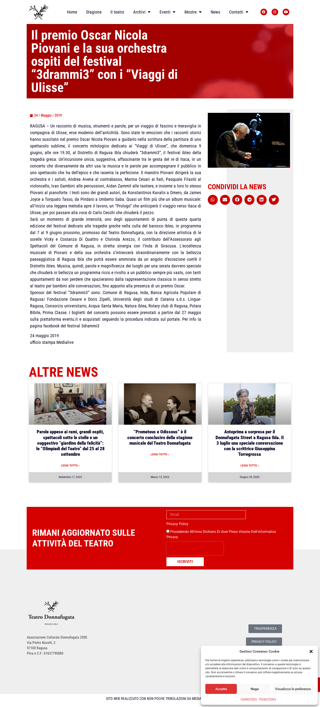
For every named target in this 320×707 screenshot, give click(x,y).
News (215, 12)
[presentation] (194, 548)
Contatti (238, 12)
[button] (311, 651)
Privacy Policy (267, 699)
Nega (255, 689)
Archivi (142, 12)
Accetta (221, 689)
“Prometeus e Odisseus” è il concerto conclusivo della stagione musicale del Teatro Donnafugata (159, 437)
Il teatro (117, 12)
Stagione (94, 12)
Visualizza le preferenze (293, 689)
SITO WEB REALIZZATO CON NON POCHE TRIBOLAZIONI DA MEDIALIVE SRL (160, 699)
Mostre (193, 12)
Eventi (168, 12)
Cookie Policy (249, 699)
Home (72, 12)
